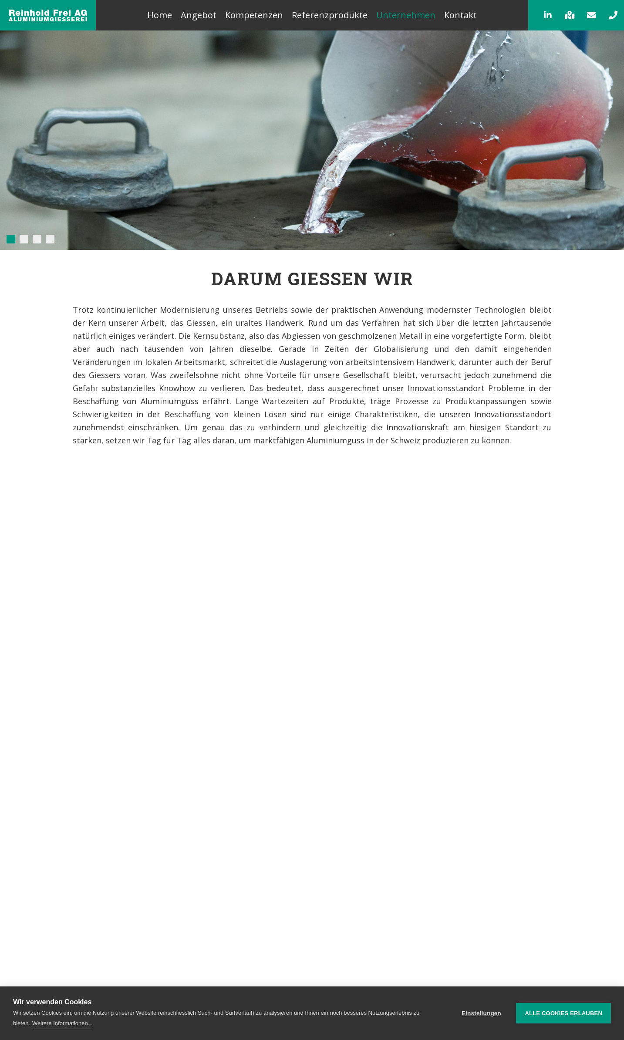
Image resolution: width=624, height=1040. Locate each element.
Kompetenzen (254, 15)
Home (159, 15)
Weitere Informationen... (62, 1023)
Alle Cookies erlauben (563, 1013)
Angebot (198, 15)
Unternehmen (405, 15)
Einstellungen (481, 1013)
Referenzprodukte (330, 15)
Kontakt (460, 15)
